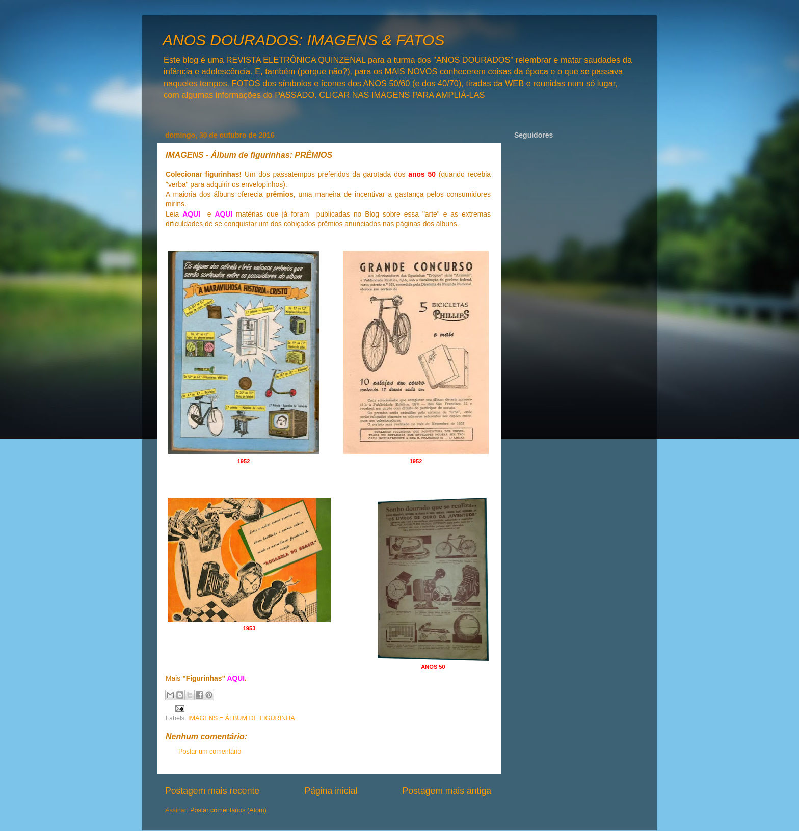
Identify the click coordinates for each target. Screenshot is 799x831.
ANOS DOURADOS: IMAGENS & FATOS (303, 40)
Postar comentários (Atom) (228, 810)
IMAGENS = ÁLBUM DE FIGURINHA (241, 718)
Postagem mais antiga (447, 791)
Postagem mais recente (212, 791)
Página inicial (330, 791)
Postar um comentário (209, 751)
